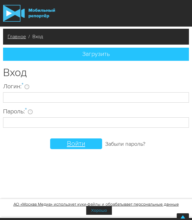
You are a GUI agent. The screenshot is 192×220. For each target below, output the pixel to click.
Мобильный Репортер (29, 13)
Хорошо (99, 210)
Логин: (13, 86)
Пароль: (15, 111)
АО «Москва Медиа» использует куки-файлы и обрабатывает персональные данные (96, 204)
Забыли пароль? (125, 144)
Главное (17, 37)
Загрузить (96, 54)
